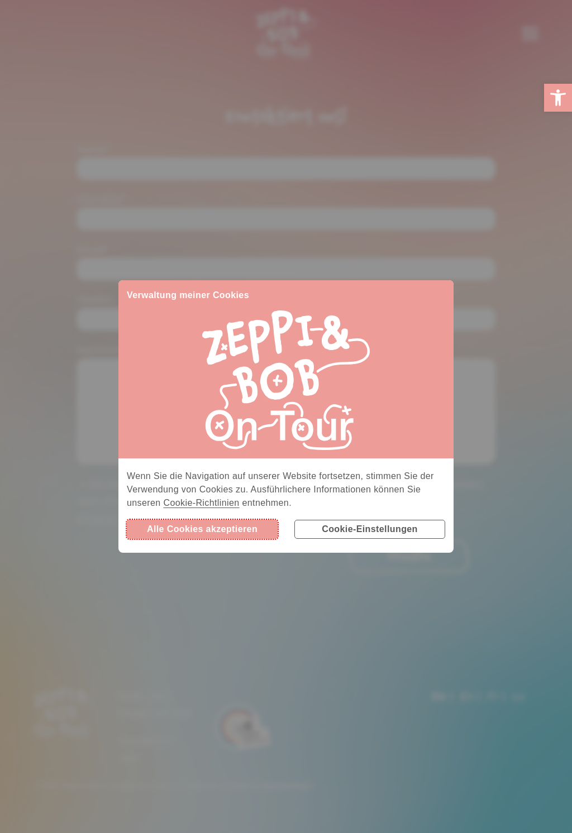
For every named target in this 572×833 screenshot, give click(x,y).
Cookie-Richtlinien (201, 503)
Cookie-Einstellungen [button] (370, 529)
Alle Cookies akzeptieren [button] (202, 529)
